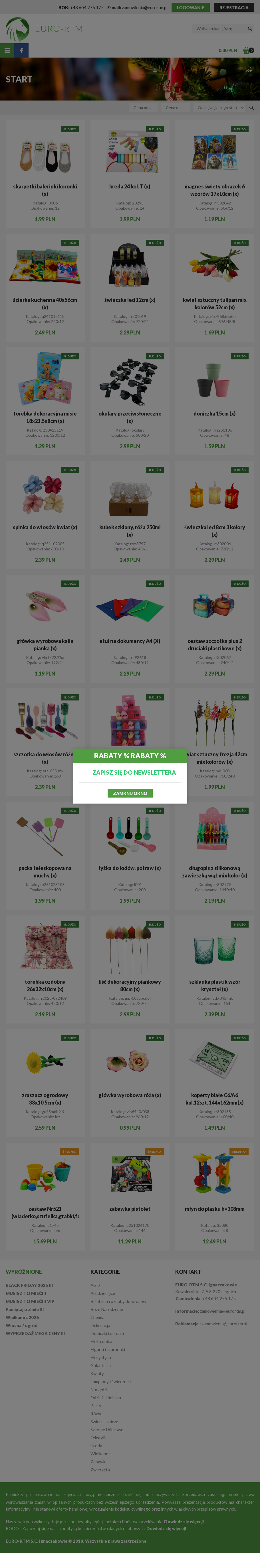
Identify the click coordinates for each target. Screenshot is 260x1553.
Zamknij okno (130, 793)
